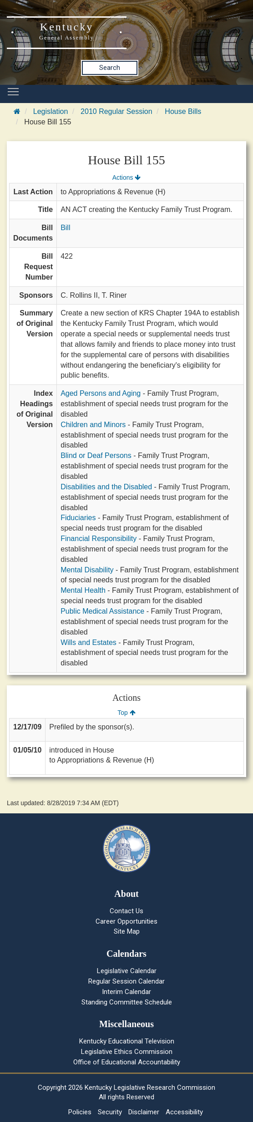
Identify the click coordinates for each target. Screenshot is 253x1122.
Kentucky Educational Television (126, 1041)
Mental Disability (87, 570)
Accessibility (184, 1112)
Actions (126, 177)
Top (126, 712)
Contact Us (126, 911)
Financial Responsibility (99, 538)
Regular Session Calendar (126, 981)
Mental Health (83, 590)
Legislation (50, 111)
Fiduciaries (78, 518)
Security (110, 1112)
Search (109, 68)
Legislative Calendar (127, 971)
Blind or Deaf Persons (96, 455)
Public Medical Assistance (102, 611)
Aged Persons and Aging (101, 393)
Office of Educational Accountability (126, 1062)
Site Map (127, 931)
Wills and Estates (88, 642)
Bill (65, 227)
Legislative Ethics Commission (126, 1052)
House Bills (183, 111)
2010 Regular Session (116, 111)
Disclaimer (143, 1112)
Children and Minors (93, 424)
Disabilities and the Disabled (106, 487)
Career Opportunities (126, 921)
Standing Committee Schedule (126, 1002)
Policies (79, 1112)
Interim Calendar (126, 992)
